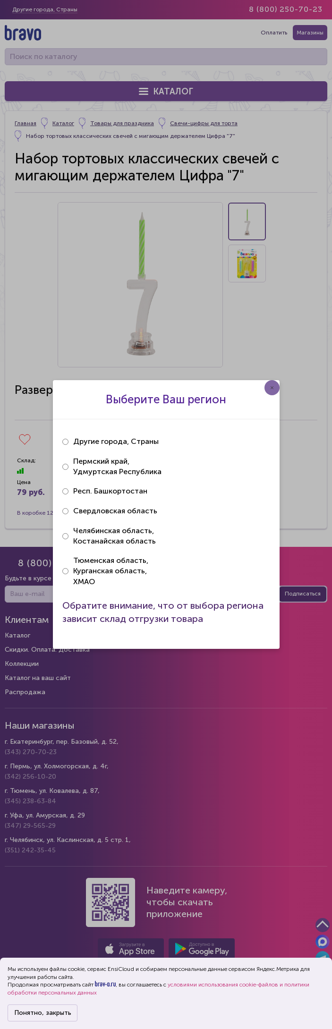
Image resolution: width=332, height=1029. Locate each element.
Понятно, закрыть (42, 1013)
